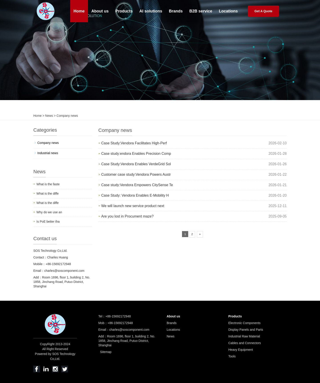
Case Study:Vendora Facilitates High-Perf (134, 143)
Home (79, 11)
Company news (67, 115)
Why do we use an (49, 212)
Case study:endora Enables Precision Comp (136, 153)
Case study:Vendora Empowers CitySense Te (137, 185)
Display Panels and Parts (245, 329)
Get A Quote (263, 11)
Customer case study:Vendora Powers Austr (136, 174)
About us (100, 11)
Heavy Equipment (240, 349)
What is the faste (48, 184)
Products (124, 11)
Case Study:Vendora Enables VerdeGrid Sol (136, 164)
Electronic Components (244, 323)
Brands (176, 11)
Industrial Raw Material (244, 336)
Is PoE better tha (48, 221)
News (49, 115)
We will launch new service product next (132, 206)
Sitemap (105, 352)
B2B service (200, 11)
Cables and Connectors (244, 343)
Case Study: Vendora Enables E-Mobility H (135, 195)
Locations (228, 11)
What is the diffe (47, 193)
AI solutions (150, 11)
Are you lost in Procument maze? (127, 216)
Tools (232, 356)
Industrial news (47, 153)
